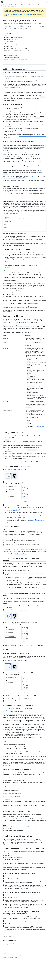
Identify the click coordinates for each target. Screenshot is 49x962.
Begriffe (20, 955)
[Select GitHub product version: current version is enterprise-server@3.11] (26, 2)
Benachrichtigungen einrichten (35, 4)
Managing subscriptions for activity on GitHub (15, 178)
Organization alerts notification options (18, 836)
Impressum (14, 955)
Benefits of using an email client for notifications (18, 141)
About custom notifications (12, 186)
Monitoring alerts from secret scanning (12, 807)
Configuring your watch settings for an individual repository (21, 559)
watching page (30, 176)
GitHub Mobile (7, 137)
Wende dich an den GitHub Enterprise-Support (21, 14)
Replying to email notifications (15, 432)
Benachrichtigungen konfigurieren (10, 6)
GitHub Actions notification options (16, 811)
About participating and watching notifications (21, 166)
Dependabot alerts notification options (16, 517)
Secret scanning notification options (17, 769)
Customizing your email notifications (33, 161)
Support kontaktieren (8, 944)
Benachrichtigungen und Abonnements (19, 4)
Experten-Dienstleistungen (8, 957)
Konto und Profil (6, 4)
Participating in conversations (13, 199)
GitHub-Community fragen (9, 942)
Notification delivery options (14, 69)
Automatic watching (19, 514)
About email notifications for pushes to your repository (24, 307)
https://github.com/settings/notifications (12, 710)
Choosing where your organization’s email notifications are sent (24, 594)
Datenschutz (25, 955)
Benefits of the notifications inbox (14, 104)
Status (30, 955)
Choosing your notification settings (11, 87)
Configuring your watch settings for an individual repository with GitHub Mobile (21, 913)
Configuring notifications (32, 303)
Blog (16, 957)
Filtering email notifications (14, 316)
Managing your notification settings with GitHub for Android (22, 892)
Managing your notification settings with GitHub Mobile (32, 135)
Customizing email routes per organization (17, 653)
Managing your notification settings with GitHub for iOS (21, 873)
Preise (34, 955)
